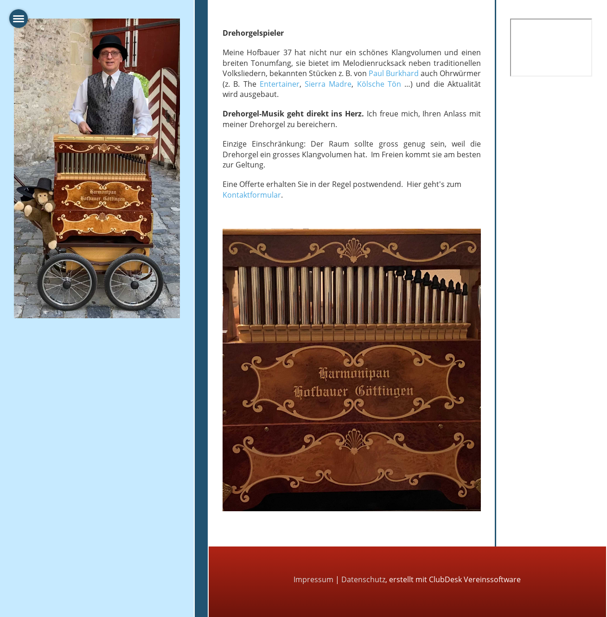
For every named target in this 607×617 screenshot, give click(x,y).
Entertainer (280, 84)
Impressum (313, 579)
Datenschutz (363, 579)
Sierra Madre (328, 84)
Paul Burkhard (394, 73)
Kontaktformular (252, 195)
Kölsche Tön (379, 84)
